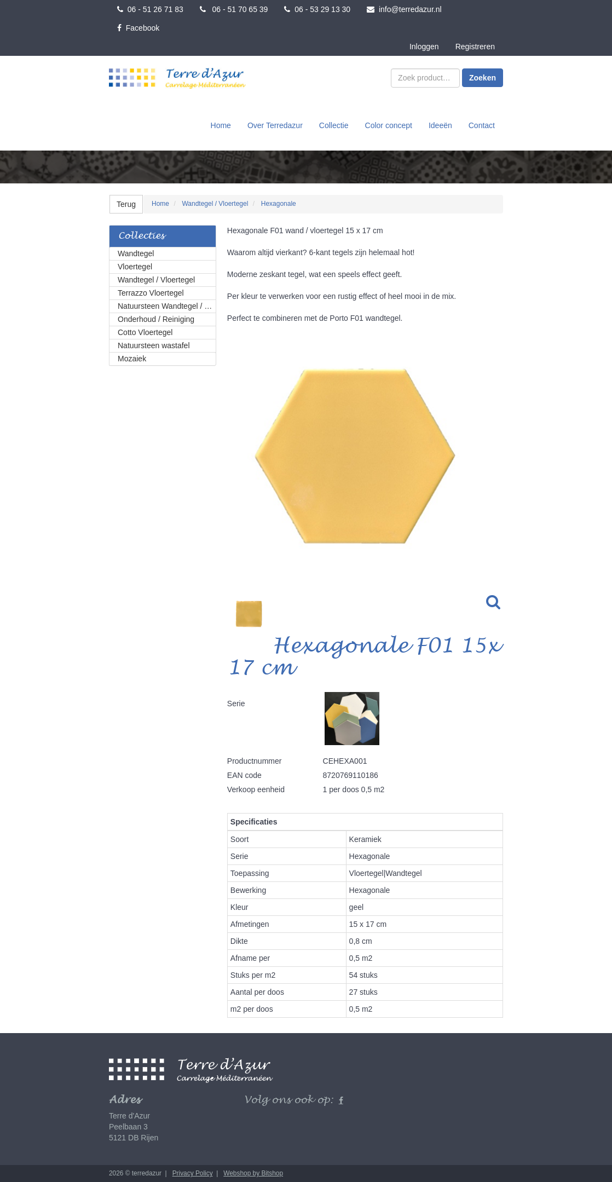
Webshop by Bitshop (253, 1173)
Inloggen (424, 46)
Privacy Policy (192, 1173)
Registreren (475, 46)
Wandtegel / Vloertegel (156, 279)
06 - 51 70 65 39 (234, 9)
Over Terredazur (275, 125)
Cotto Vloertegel (145, 332)
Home (221, 125)
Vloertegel (135, 266)
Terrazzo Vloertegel (151, 293)
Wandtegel (136, 253)
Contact (482, 125)
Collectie (334, 125)
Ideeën (440, 125)
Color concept (388, 125)
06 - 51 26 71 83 (150, 9)
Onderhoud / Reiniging (156, 319)
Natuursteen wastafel (154, 345)
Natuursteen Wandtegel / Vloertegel (167, 306)
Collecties (141, 236)
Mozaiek (132, 358)
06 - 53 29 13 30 (317, 9)
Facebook (138, 28)
